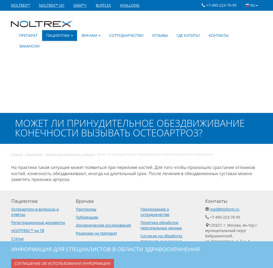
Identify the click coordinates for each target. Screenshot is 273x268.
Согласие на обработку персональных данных (161, 238)
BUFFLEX (103, 5)
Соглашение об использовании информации (62, 263)
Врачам (91, 35)
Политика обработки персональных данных (161, 225)
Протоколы (86, 209)
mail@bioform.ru (224, 209)
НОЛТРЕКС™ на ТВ (27, 230)
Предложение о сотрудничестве (155, 212)
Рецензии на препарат (96, 233)
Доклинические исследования (103, 225)
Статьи (17, 238)
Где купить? (188, 35)
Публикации (87, 217)
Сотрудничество (126, 35)
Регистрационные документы (38, 222)
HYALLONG (129, 5)
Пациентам (59, 35)
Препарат (28, 35)
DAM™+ (80, 5)
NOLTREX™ (20, 5)
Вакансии (29, 46)
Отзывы (160, 35)
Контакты (218, 35)
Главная (17, 154)
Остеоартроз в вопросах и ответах (69, 154)
